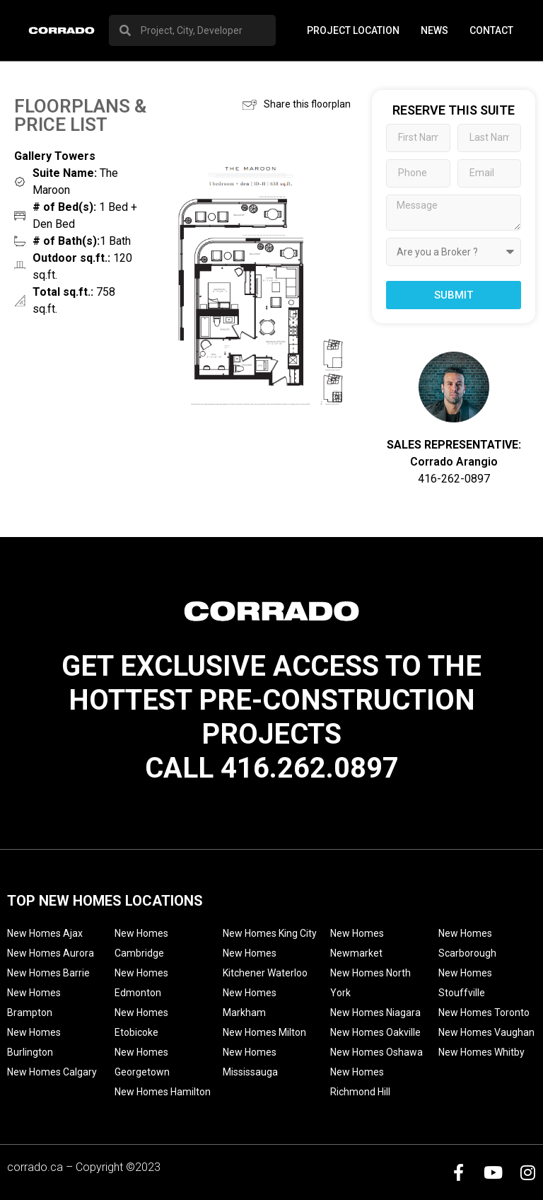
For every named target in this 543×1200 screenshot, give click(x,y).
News (434, 30)
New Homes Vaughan (486, 1032)
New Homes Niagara (375, 1012)
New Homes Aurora (50, 953)
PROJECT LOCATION (353, 30)
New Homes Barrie (48, 973)
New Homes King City (270, 933)
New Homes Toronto (484, 1012)
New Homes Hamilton (163, 1091)
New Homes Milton (264, 1032)
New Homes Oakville (375, 1032)
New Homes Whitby (481, 1052)
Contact (491, 30)
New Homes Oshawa (376, 1052)
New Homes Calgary (52, 1072)
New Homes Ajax (45, 933)
